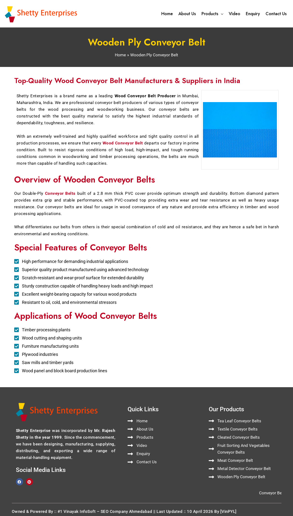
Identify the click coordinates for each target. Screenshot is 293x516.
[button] (220, 13)
